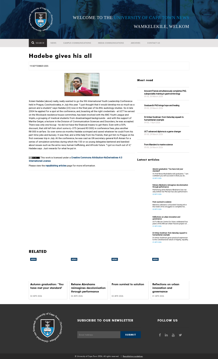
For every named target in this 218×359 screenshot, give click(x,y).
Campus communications (77, 43)
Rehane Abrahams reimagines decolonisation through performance (170, 186)
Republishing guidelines (133, 356)
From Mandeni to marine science (158, 145)
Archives (135, 43)
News (53, 43)
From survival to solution (162, 202)
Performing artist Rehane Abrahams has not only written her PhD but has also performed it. (170, 191)
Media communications (111, 43)
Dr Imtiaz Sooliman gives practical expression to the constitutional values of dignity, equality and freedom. (170, 239)
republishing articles (55, 165)
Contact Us (153, 43)
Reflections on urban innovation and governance (166, 218)
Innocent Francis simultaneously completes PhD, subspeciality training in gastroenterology (165, 92)
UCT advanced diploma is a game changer (162, 131)
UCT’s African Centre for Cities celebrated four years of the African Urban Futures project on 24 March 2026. (171, 223)
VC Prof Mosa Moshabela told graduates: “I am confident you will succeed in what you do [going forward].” (170, 175)
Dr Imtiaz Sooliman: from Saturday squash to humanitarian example (164, 118)
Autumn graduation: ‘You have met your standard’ (168, 170)
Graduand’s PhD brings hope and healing (161, 105)
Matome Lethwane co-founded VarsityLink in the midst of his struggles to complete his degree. (170, 206)
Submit (130, 334)
